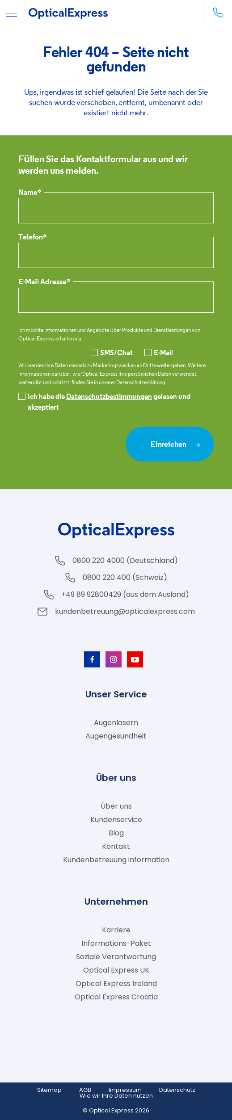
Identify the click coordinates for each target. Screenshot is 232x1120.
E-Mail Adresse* (44, 282)
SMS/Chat (112, 352)
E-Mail (158, 352)
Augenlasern (116, 722)
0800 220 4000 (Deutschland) (125, 560)
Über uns (116, 806)
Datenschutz (177, 1090)
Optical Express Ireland (116, 983)
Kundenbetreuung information (116, 860)
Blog (116, 833)
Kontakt (116, 846)
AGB (85, 1090)
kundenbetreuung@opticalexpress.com (125, 611)
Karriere (116, 930)
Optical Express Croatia (116, 997)
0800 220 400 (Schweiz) (125, 577)
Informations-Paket (116, 943)
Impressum (125, 1090)
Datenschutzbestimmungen (109, 396)
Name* (30, 193)
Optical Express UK (116, 970)
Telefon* (32, 237)
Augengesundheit (116, 736)
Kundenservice (116, 819)
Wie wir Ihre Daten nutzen (116, 1095)
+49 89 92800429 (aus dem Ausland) (125, 594)
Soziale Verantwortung (116, 957)
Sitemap (49, 1090)
